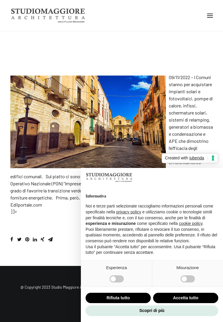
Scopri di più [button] (152, 310)
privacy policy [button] (128, 212)
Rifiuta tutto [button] (118, 297)
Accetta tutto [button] (185, 297)
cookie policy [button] (190, 223)
